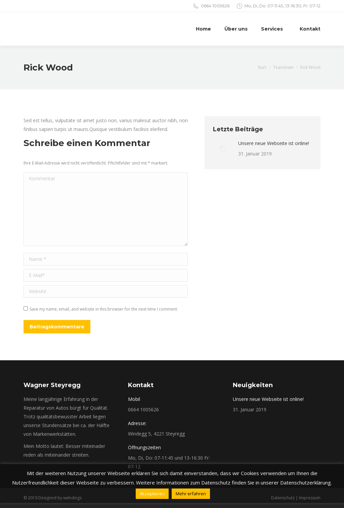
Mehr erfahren (191, 494)
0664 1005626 (215, 5)
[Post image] (223, 149)
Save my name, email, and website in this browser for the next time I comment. (104, 309)
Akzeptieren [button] (152, 494)
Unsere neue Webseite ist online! (273, 143)
